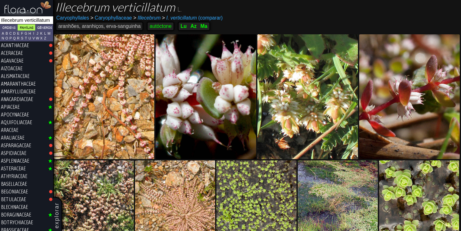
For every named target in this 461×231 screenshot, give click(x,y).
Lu (184, 26)
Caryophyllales (72, 18)
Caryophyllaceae (111, 18)
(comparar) (192, 18)
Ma (203, 26)
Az (193, 26)
